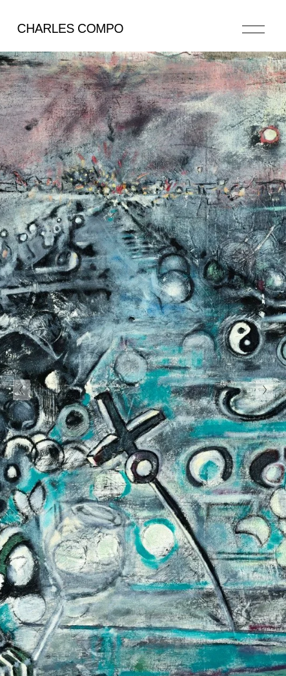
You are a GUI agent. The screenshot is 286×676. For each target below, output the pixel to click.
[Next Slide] (264, 390)
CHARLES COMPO (70, 28)
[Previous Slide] (21, 390)
